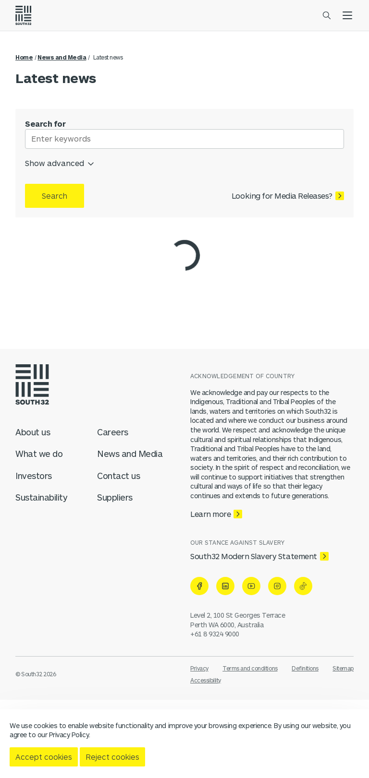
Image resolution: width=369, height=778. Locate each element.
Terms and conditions (249, 668)
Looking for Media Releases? (282, 195)
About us (32, 432)
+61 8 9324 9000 (214, 634)
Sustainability (41, 497)
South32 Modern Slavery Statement (253, 556)
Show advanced (60, 162)
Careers (112, 432)
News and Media (61, 57)
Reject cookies (112, 756)
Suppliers (115, 497)
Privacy (199, 668)
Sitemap (343, 668)
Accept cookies (43, 756)
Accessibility (205, 680)
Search (54, 195)
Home (24, 57)
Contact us (118, 475)
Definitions (305, 668)
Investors (33, 475)
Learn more (210, 513)
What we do (38, 453)
